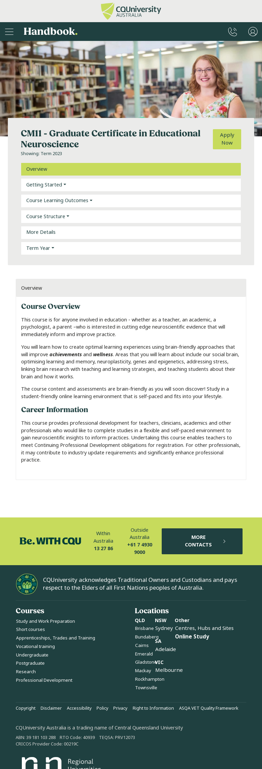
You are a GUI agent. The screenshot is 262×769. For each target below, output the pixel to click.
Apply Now (227, 139)
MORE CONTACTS (206, 541)
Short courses (30, 629)
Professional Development (44, 680)
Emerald (144, 654)
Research (26, 671)
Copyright (25, 708)
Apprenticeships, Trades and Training (55, 638)
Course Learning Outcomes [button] (57, 200)
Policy (102, 708)
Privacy (120, 708)
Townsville (146, 687)
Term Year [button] (38, 248)
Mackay (143, 670)
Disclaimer (51, 708)
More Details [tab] (41, 232)
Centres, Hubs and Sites (204, 628)
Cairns (142, 645)
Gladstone (146, 662)
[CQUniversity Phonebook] (233, 31)
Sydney (164, 628)
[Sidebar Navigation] (9, 31)
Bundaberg (147, 637)
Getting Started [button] (44, 185)
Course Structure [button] (45, 216)
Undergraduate (32, 655)
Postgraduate (30, 663)
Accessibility (79, 708)
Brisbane (144, 628)
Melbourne (169, 670)
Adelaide (165, 649)
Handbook (51, 32)
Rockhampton (149, 679)
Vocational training (35, 646)
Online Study (192, 636)
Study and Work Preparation (45, 621)
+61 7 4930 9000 (139, 548)
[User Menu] (253, 31)
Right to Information (153, 708)
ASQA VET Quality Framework (208, 708)
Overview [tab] (36, 169)
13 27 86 (103, 548)
